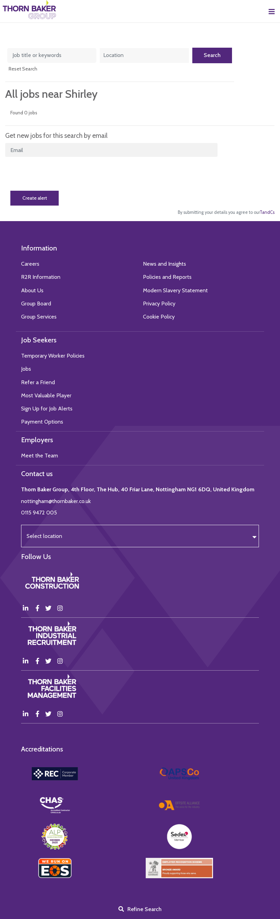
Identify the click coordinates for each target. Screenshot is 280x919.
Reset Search (23, 68)
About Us (32, 290)
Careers (30, 263)
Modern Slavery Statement (175, 290)
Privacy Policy (159, 303)
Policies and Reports (167, 277)
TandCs (267, 212)
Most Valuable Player (46, 395)
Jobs (26, 369)
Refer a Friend (38, 382)
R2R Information (40, 277)
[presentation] (57, 173)
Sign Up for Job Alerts (47, 408)
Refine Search (144, 909)
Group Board (36, 303)
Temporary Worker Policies (53, 355)
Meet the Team (39, 455)
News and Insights (164, 263)
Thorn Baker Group (29, 9)
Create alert (34, 198)
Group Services (39, 316)
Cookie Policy (159, 316)
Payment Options (42, 421)
